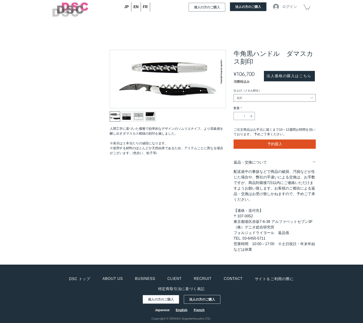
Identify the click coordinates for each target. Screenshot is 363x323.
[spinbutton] (244, 116)
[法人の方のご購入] (248, 6)
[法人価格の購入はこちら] (289, 76)
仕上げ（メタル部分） (247, 90)
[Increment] (251, 116)
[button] (306, 7)
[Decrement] (237, 116)
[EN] (136, 7)
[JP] (126, 7)
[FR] (145, 7)
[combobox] (275, 98)
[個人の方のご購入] (207, 7)
